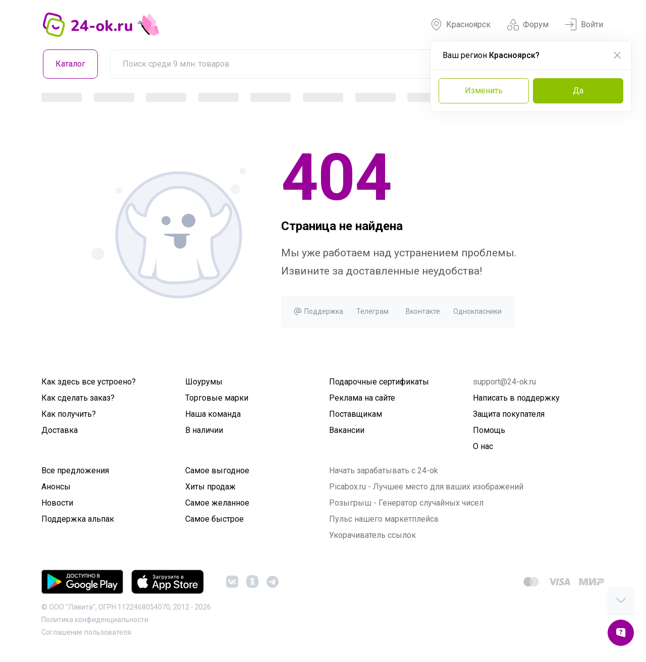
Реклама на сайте (362, 398)
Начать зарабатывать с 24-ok (383, 470)
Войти (584, 25)
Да (578, 90)
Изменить (484, 90)
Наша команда (213, 414)
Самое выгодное (217, 470)
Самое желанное (217, 503)
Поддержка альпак (77, 519)
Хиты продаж (210, 486)
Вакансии (346, 430)
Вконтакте (423, 311)
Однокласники (477, 311)
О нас (483, 446)
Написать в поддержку (516, 398)
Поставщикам (355, 414)
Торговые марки (216, 398)
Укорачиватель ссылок (372, 535)
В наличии (204, 430)
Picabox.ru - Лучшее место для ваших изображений (426, 486)
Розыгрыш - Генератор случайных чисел (406, 503)
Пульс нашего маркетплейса (383, 519)
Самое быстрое (214, 519)
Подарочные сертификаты (379, 382)
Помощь (489, 430)
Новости (57, 503)
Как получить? (68, 414)
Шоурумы (204, 382)
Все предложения (75, 470)
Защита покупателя (509, 414)
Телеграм (372, 311)
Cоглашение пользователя (86, 632)
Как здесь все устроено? (88, 382)
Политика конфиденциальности (94, 620)
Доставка (59, 430)
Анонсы (56, 486)
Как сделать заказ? (78, 398)
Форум (528, 25)
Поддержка (318, 311)
